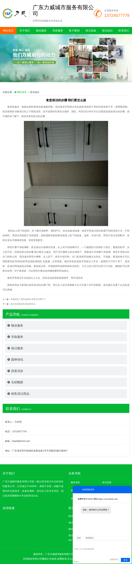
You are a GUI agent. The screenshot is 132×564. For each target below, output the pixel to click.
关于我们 (24, 30)
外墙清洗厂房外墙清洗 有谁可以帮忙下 (28, 299)
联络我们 (90, 538)
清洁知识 (107, 30)
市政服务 (57, 30)
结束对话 (114, 559)
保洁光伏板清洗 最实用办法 (23, 304)
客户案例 (74, 30)
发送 (125, 560)
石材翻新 (17, 382)
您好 (79, 538)
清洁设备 (90, 30)
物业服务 (41, 30)
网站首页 (8, 30)
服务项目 (75, 482)
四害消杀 (17, 371)
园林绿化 (17, 359)
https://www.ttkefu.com (108, 499)
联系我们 (123, 30)
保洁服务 (17, 348)
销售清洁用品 (20, 393)
